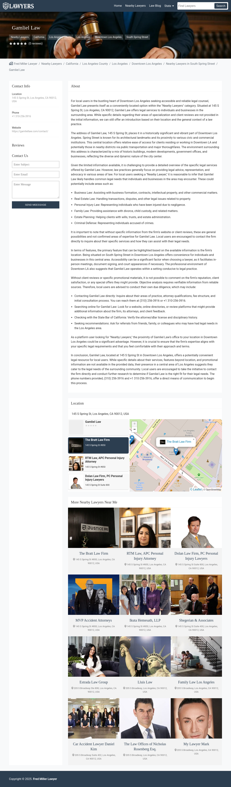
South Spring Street (137, 37)
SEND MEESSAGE (35, 204)
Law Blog (155, 5)
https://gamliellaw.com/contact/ (30, 131)
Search (220, 5)
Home (118, 5)
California (39, 37)
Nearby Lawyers (135, 5)
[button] (176, 451)
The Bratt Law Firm (179, 441)
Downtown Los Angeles (108, 37)
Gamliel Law (17, 70)
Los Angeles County (60, 37)
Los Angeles (83, 37)
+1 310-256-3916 (21, 116)
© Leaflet (196, 489)
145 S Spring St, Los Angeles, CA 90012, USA (34, 99)
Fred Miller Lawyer (25, 63)
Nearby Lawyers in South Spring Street (190, 63)
